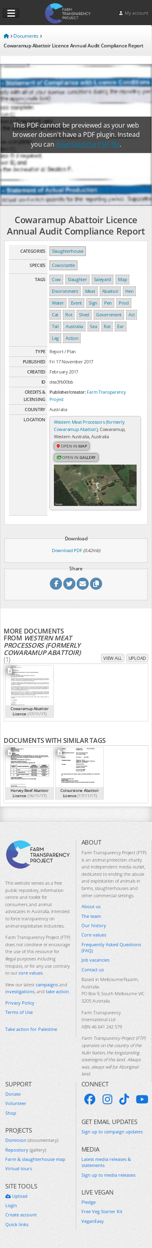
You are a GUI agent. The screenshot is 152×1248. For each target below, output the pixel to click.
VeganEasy (92, 1221)
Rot (68, 314)
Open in (72, 446)
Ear (120, 326)
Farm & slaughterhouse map (35, 1159)
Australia (74, 326)
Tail (55, 326)
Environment (65, 291)
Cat (55, 314)
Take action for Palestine (31, 1029)
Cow (56, 279)
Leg (55, 338)
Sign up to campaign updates (112, 1132)
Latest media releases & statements (106, 1162)
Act (131, 314)
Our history (93, 925)
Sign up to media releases (108, 1175)
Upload (137, 658)
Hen (129, 291)
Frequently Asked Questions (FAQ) (111, 947)
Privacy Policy (19, 1003)
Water (58, 303)
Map (122, 279)
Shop (10, 1113)
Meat (90, 291)
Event (76, 303)
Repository (25, 1150)
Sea (93, 326)
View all (112, 658)
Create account (21, 1215)
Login (11, 1205)
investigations (19, 991)
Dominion (31, 1140)
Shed (84, 314)
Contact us (92, 969)
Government (109, 314)
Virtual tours (18, 1168)
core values (31, 973)
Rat (107, 326)
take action (57, 991)
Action (72, 338)
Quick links (16, 1224)
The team (91, 916)
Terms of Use (19, 1012)
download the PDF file (88, 144)
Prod (124, 303)
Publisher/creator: (67, 392)
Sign (93, 303)
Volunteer (15, 1103)
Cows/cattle (63, 265)
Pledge (88, 1202)
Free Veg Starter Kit (101, 1211)
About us (91, 906)
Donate (13, 1094)
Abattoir (110, 291)
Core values (93, 935)
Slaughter (77, 279)
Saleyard (102, 279)
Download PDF (67, 550)
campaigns (47, 984)
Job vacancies (95, 960)
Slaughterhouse (67, 251)
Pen (108, 303)
